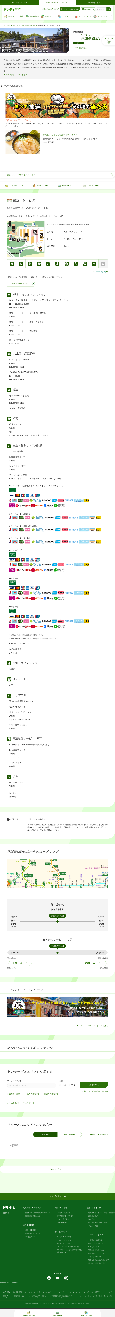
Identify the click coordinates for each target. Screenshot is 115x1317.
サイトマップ (107, 1292)
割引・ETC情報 (61, 1208)
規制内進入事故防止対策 (97, 1263)
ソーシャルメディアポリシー (76, 1292)
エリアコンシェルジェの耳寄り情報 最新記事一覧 (69, 1251)
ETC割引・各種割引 (63, 1213)
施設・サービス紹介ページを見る (96, 1091)
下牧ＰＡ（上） (21, 963)
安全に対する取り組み (96, 1250)
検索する (95, 1085)
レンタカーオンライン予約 (97, 1222)
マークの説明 (100, 272)
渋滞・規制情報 (30, 1230)
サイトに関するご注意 (32, 1292)
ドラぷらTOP (7, 25)
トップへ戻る (55, 1196)
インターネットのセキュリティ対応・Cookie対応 (94, 1296)
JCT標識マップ (30, 1237)
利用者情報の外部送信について (62, 1296)
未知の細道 (92, 1216)
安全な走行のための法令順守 (98, 1260)
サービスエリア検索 (63, 1237)
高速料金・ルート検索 (32, 1208)
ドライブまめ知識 (94, 1257)
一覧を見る (104, 1134)
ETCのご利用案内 (62, 1219)
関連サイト (6, 1296)
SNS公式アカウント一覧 (8, 1282)
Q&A (55, 9)
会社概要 (94, 1292)
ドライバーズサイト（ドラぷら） (57, 2)
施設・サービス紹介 (20, 283)
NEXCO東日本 (72, 1304)
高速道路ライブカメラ (32, 1233)
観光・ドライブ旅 (94, 1208)
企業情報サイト (94, 2)
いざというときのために (97, 1243)
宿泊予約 (91, 1219)
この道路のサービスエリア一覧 (21, 1103)
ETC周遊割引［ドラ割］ (65, 1216)
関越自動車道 (31, 25)
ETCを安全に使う (94, 1247)
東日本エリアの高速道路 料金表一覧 (37, 1213)
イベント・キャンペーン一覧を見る (93, 1026)
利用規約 (6, 1292)
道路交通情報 (28, 1225)
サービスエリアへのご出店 (37, 1296)
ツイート (61, 1169)
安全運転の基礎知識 (95, 1240)
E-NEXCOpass (61, 1222)
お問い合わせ (46, 9)
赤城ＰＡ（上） (94, 963)
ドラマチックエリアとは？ (16, 75)
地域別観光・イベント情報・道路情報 (101, 1213)
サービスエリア (19, 25)
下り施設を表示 (80, 48)
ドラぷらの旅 (93, 1226)
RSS (92, 1134)
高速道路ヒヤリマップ (96, 1253)
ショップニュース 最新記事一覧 (67, 1247)
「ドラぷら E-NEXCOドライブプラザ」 (53, 1304)
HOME (6, 1213)
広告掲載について (19, 1296)
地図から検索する (51, 1094)
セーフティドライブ (95, 1235)
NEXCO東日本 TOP (21, 2)
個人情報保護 (17, 1292)
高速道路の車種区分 (32, 1216)
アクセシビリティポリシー (52, 1292)
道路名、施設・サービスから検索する (24, 1094)
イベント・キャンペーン (65, 1240)
